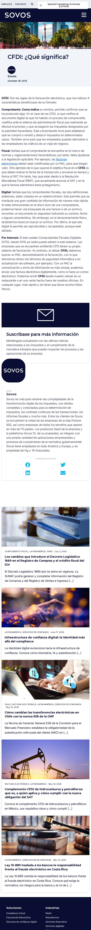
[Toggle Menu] (32, 4)
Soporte (20, 4)
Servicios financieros (56, 921)
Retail (48, 913)
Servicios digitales (55, 926)
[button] (28, 465)
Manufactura (52, 917)
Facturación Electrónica (18, 917)
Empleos (7, 4)
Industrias (52, 907)
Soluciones (13, 907)
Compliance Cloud (15, 913)
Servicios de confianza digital (21, 921)
